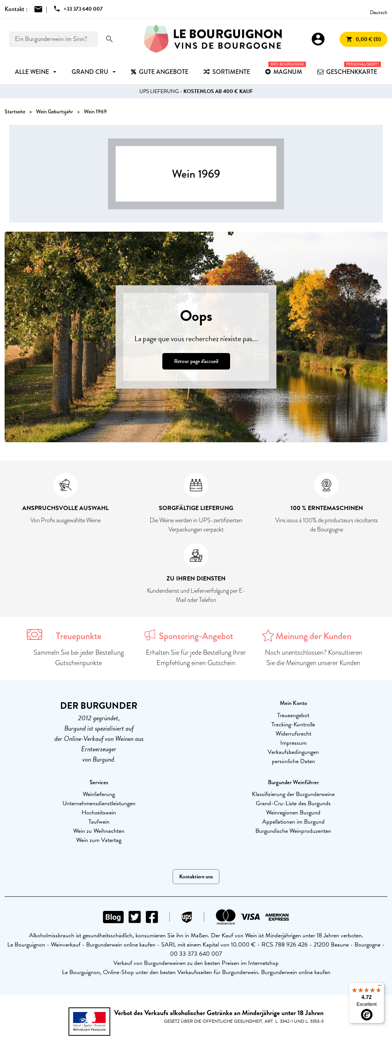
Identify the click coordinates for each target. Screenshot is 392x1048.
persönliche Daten (293, 761)
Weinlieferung (99, 794)
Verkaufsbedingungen (293, 752)
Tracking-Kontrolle (293, 724)
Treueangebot (293, 715)
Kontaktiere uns (196, 877)
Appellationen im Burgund (293, 821)
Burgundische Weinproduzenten (293, 830)
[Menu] (379, 987)
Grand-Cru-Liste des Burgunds (293, 803)
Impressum (293, 742)
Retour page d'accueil (196, 361)
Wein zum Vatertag (98, 840)
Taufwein (98, 821)
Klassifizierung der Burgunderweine (293, 794)
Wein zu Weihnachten (98, 830)
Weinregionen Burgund (293, 812)
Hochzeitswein (99, 812)
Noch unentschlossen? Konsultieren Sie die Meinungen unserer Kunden (313, 657)
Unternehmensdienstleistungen (99, 803)
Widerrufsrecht (293, 733)
